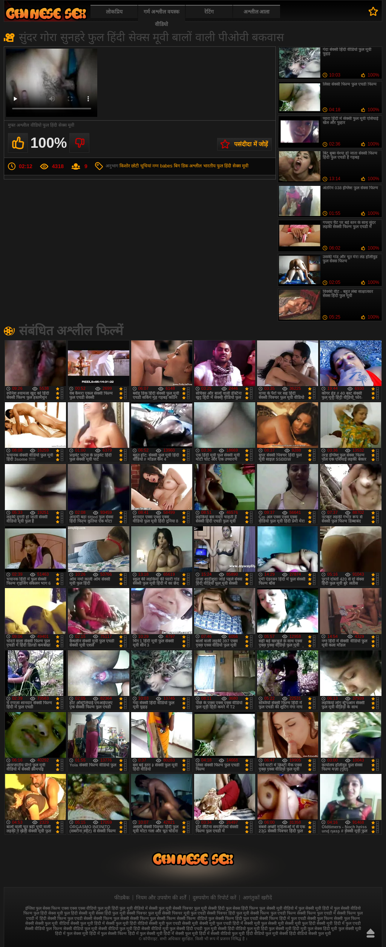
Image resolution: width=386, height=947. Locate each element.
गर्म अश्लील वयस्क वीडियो (161, 18)
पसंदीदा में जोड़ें (251, 144)
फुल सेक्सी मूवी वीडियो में (278, 908)
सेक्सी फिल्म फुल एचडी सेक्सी (69, 918)
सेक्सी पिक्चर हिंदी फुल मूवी (228, 913)
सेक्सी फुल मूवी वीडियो (52, 923)
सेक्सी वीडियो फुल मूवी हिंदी (119, 928)
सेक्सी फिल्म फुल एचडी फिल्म (273, 913)
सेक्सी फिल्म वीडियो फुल (195, 918)
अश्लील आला (257, 12)
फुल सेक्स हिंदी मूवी (46, 13)
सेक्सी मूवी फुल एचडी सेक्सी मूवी (173, 923)
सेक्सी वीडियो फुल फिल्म (43, 928)
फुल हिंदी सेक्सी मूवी (79, 913)
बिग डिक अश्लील (188, 166)
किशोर (124, 166)
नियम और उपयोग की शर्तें (161, 898)
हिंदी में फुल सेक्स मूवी (71, 933)
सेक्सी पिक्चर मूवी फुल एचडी (184, 913)
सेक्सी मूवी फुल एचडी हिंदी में (221, 923)
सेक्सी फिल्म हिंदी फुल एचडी (236, 918)
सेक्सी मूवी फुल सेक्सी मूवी (264, 923)
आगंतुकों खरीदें (257, 898)
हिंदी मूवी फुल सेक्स (307, 928)
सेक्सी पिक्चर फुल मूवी (144, 913)
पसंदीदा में (373, 11)
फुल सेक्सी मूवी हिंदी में (316, 908)
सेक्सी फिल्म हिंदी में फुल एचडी (282, 918)
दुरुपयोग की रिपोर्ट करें (214, 898)
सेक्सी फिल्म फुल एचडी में (316, 913)
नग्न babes (162, 166)
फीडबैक (122, 898)
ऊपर (370, 933)
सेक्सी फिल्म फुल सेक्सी (111, 918)
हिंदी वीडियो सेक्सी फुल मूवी (310, 933)
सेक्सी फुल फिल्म (320, 918)
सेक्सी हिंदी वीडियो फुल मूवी (239, 928)
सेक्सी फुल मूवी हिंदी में (87, 923)
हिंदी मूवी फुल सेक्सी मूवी (342, 928)
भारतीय (209, 166)
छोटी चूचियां (141, 166)
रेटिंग (209, 12)
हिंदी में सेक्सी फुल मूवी (181, 933)
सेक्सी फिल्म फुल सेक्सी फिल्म (153, 918)
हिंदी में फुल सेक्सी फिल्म (108, 933)
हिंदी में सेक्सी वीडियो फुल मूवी (222, 933)
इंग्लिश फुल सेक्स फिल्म (42, 908)
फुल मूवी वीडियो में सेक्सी (138, 908)
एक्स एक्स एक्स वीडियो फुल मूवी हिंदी (89, 908)
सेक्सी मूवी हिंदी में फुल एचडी (338, 923)
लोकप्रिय (114, 12)
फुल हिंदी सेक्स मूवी (232, 166)
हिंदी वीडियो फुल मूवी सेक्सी (267, 933)
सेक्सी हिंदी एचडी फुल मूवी (196, 928)
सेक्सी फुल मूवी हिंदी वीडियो (127, 923)
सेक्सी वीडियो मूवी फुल (158, 928)
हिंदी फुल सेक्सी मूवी (276, 928)
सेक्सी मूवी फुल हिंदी (300, 923)
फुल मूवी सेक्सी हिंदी (209, 908)
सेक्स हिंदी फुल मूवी (110, 913)
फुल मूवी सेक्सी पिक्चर (176, 908)
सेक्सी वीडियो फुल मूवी (80, 928)
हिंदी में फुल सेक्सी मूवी (145, 933)
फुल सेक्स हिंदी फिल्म (242, 908)
